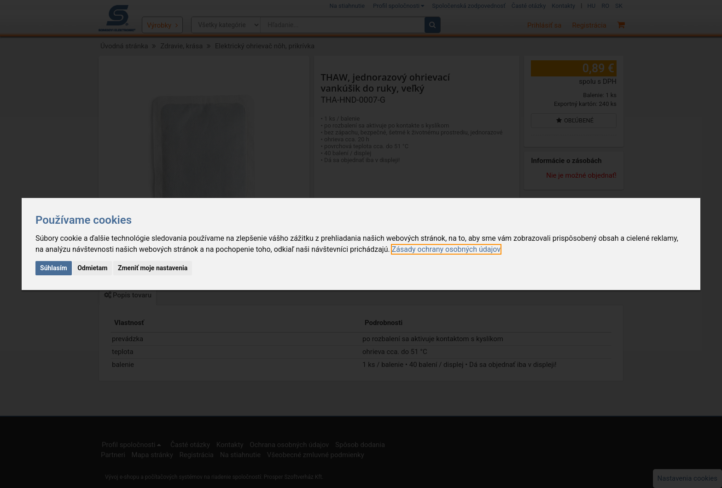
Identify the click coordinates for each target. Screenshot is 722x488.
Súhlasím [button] (53, 268)
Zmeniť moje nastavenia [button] (152, 268)
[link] (446, 249)
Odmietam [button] (92, 268)
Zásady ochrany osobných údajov (446, 249)
